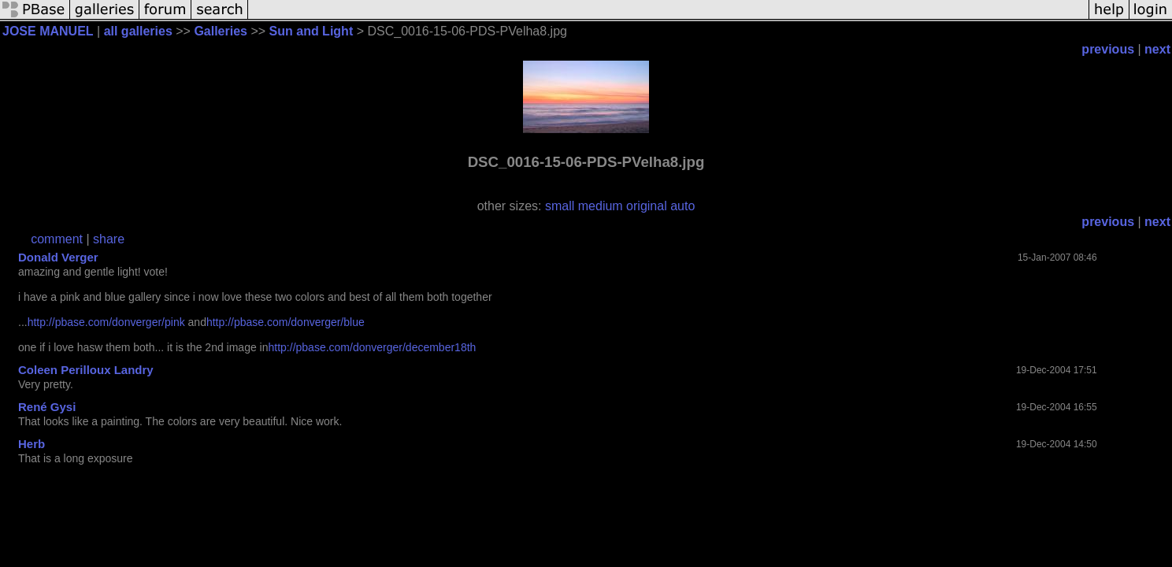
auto (682, 206)
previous (1107, 49)
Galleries (220, 31)
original (646, 206)
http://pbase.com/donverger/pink (106, 322)
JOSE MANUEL (48, 31)
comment (57, 239)
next (1157, 49)
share (108, 239)
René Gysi (47, 406)
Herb (31, 443)
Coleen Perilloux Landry (86, 369)
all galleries (138, 31)
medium (600, 206)
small (559, 206)
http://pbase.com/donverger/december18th (373, 347)
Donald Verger (58, 257)
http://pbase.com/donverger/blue (285, 322)
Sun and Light (311, 31)
